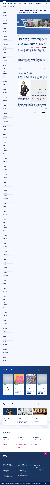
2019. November (5, 137)
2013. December (5, 251)
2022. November (5, 79)
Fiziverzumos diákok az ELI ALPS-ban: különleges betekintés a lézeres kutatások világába (24, 420)
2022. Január (4, 95)
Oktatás (15, 3)
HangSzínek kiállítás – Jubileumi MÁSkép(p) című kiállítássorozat (19, 388)
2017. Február (5, 190)
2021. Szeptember (5, 102)
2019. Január (4, 153)
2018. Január (4, 172)
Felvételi (8, 0)
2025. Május (4, 31)
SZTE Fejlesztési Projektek (21, 470)
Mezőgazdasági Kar (5, 471)
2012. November (5, 272)
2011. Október (5, 293)
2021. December (5, 97)
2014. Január (4, 249)
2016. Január (4, 211)
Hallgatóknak (16, 0)
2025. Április (4, 33)
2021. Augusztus (5, 103)
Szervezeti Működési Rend (21, 464)
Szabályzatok (19, 463)
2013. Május (4, 262)
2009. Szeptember (5, 333)
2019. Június (4, 145)
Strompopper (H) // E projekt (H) (30, 388)
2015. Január (4, 230)
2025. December (5, 20)
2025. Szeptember (5, 25)
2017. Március (5, 188)
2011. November (5, 291)
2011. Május (4, 301)
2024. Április (4, 52)
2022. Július (4, 86)
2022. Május (4, 89)
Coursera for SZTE (5, 444)
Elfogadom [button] (46, 483)
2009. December (5, 328)
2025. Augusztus (5, 26)
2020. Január (4, 134)
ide (40, 44)
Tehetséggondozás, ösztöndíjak (6, 439)
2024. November (5, 41)
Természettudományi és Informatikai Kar (7, 476)
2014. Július (4, 240)
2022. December (5, 78)
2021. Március (5, 111)
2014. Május (4, 243)
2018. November (5, 156)
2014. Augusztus (5, 238)
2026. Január (4, 18)
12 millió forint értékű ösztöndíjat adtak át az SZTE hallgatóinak (40, 420)
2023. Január (4, 76)
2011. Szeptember (5, 294)
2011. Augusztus (5, 296)
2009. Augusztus (5, 334)
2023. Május (4, 70)
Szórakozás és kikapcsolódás (36, 442)
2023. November (5, 60)
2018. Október (5, 158)
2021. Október (5, 100)
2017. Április (4, 187)
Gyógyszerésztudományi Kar (6, 469)
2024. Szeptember (5, 44)
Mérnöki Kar (4, 472)
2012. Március (5, 285)
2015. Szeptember (5, 217)
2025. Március (5, 34)
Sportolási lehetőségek (36, 441)
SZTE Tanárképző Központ (6, 475)
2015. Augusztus (5, 219)
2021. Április (4, 110)
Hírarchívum (11, 6)
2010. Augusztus (5, 315)
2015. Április (4, 225)
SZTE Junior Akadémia (20, 442)
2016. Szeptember (5, 198)
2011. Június (4, 299)
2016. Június (4, 203)
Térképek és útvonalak (36, 465)
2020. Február (5, 132)
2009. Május (4, 339)
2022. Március (5, 92)
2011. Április (4, 302)
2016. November (5, 195)
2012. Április (4, 283)
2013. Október (5, 254)
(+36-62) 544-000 (36, 463)
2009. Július (4, 336)
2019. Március (5, 150)
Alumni (25, 0)
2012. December (5, 270)
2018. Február (5, 171)
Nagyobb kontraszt (46, 0)
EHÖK (18, 469)
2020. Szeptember (5, 121)
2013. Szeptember (5, 256)
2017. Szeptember (5, 179)
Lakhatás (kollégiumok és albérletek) (37, 439)
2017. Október (5, 177)
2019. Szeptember (5, 140)
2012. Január (4, 288)
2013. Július (4, 259)
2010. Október (5, 312)
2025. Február (5, 36)
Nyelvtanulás (4, 442)
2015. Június (4, 222)
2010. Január (4, 326)
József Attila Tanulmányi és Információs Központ (23, 466)
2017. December (5, 174)
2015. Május (4, 224)
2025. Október (5, 23)
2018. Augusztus (5, 161)
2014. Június (4, 241)
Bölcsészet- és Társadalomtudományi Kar (7, 464)
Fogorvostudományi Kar (5, 466)
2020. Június (4, 126)
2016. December (5, 193)
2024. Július (4, 47)
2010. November (5, 310)
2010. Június (4, 318)
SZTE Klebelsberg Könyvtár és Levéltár (22, 444)
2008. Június (4, 357)
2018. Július (4, 163)
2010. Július (4, 317)
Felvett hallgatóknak (12, 0)
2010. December (5, 309)
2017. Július (4, 182)
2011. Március (5, 304)
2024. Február (5, 55)
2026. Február (5, 17)
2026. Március (5, 15)
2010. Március (5, 323)
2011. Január (4, 307)
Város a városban (35, 444)
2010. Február (5, 325)
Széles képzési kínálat (20, 439)
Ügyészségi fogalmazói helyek (8, 419)
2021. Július (4, 105)
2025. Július (4, 28)
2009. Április (4, 341)
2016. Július (4, 201)
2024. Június (4, 49)
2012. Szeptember (5, 275)
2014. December (5, 232)
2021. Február (5, 113)
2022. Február (5, 94)
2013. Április (4, 264)
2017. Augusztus (5, 180)
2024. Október (5, 42)
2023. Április (4, 71)
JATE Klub (19, 447)
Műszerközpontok (31, 3)
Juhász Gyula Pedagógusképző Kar (7, 470)
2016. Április (4, 206)
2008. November (5, 349)
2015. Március (5, 227)
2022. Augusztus (5, 84)
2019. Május (4, 147)
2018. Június (4, 164)
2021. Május (4, 108)
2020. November (5, 118)
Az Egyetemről (10, 3)
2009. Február (5, 344)
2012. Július (4, 278)
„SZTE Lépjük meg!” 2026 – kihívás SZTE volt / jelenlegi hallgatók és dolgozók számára (7, 389)
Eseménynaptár (41, 370)
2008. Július (4, 355)
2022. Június (13, 6)
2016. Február (5, 209)
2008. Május (4, 360)
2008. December (5, 347)
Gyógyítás (25, 3)
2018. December (5, 155)
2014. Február (5, 248)
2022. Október (5, 81)
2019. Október (5, 139)
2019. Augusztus (5, 142)
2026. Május (4, 12)
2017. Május (4, 185)
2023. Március (5, 73)
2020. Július (4, 124)
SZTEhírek (8, 6)
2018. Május (4, 166)
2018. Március (5, 169)
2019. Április (4, 148)
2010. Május (4, 320)
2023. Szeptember (5, 63)
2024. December (5, 39)
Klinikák (19, 476)
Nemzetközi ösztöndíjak (5, 441)
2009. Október (5, 331)
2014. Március (5, 246)
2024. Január (4, 57)
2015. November (5, 214)
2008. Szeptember (5, 352)
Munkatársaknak (20, 0)
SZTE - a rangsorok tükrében (21, 441)
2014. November (5, 233)
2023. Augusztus (5, 65)
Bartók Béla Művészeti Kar (6, 463)
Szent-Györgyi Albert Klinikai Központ (22, 475)
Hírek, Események (38, 3)
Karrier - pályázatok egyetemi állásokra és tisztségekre (24, 471)
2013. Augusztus (5, 257)
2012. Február (5, 286)
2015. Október (5, 216)
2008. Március (5, 362)
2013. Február (5, 267)
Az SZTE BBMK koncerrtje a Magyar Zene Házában (41, 388)
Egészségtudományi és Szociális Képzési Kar (8, 465)
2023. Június (4, 68)
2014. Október (5, 235)
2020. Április (4, 129)
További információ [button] (38, 483)
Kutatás (20, 3)
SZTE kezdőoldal (4, 0)
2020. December (5, 116)
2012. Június (4, 280)
